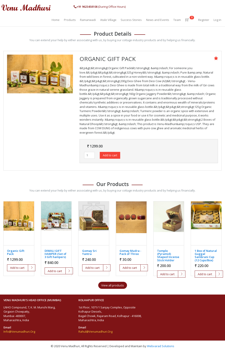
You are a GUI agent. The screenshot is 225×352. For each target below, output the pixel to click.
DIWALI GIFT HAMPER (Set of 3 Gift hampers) (55, 254)
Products (70, 20)
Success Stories (131, 20)
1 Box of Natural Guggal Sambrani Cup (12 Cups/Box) (206, 255)
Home (56, 20)
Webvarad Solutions (160, 346)
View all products (112, 285)
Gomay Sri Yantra (89, 252)
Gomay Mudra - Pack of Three (130, 252)
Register (203, 20)
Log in (217, 20)
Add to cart (110, 155)
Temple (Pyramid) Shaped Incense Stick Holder (168, 255)
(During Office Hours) (100, 7)
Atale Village (108, 20)
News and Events (157, 20)
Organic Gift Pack (15, 252)
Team (177, 20)
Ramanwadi (88, 20)
